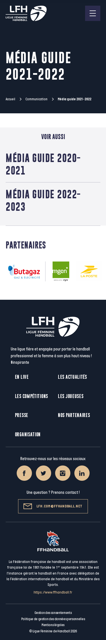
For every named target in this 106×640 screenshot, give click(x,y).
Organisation (28, 434)
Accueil (10, 99)
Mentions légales (53, 625)
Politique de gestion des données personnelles (53, 619)
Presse (21, 415)
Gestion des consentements (53, 613)
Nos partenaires (74, 415)
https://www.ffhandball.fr (53, 592)
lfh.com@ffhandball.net (53, 506)
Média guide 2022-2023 (43, 200)
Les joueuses (70, 396)
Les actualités (72, 377)
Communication (36, 99)
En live (22, 377)
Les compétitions (31, 396)
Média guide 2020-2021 (43, 164)
